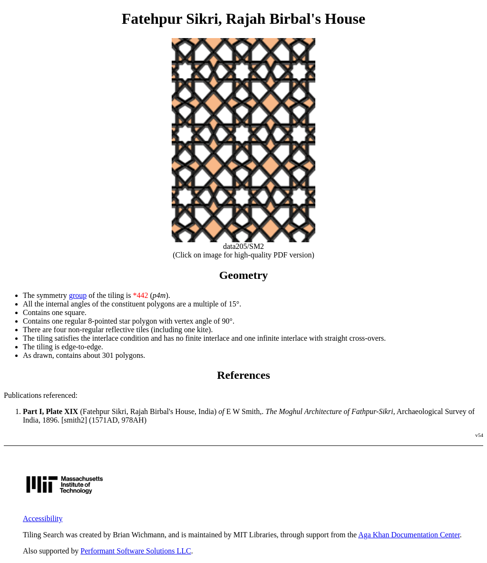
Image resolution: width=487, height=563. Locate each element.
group (78, 295)
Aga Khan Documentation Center (409, 535)
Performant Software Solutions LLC (135, 551)
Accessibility (43, 518)
